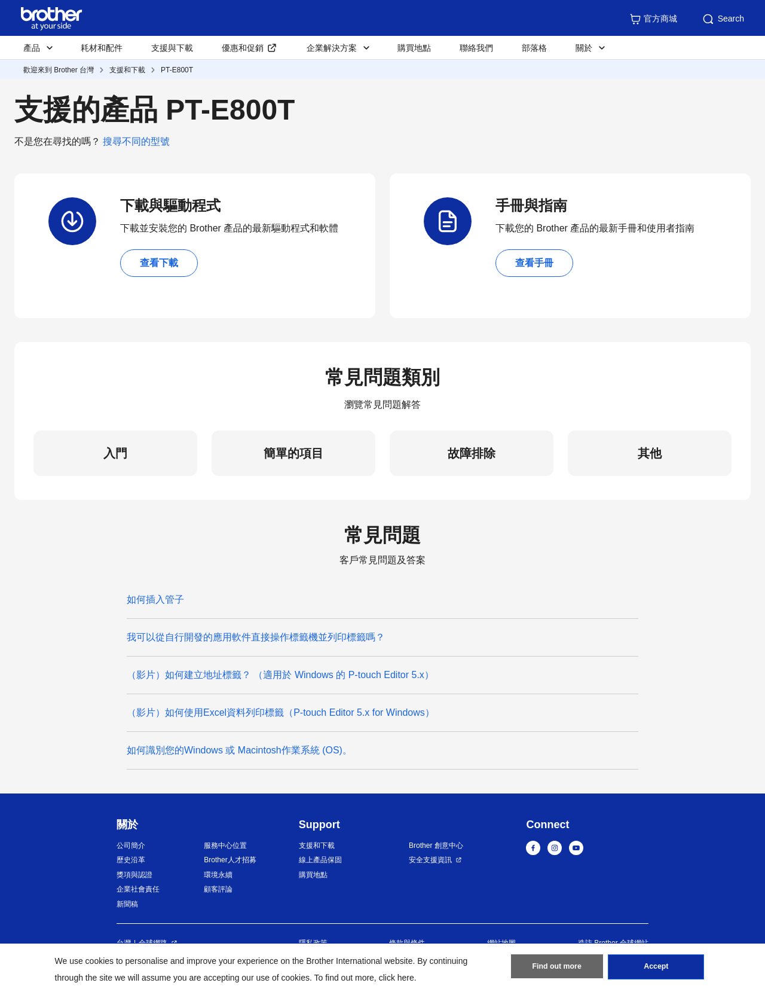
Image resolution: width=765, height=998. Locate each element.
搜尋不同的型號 (136, 141)
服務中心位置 (225, 845)
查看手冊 (534, 263)
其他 (650, 453)
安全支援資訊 (430, 860)
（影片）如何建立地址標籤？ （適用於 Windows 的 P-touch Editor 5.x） (280, 675)
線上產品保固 (320, 860)
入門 (115, 453)
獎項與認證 (134, 875)
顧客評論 (218, 889)
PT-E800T (177, 70)
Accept (656, 969)
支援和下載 (127, 70)
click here (396, 977)
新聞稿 (127, 904)
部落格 (534, 48)
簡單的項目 (293, 453)
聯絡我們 (476, 48)
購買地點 (414, 48)
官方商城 (653, 19)
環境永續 (218, 875)
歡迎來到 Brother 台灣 (58, 70)
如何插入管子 (155, 599)
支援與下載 (172, 48)
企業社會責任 (138, 889)
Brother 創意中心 (436, 845)
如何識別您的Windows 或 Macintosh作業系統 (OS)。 (239, 750)
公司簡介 (131, 845)
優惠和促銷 (243, 48)
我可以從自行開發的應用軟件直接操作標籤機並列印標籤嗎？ (258, 637)
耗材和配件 (102, 48)
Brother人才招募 (230, 860)
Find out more (557, 969)
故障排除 (471, 453)
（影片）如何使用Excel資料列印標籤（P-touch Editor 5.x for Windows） (280, 712)
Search (722, 19)
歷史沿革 (131, 860)
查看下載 (159, 263)
